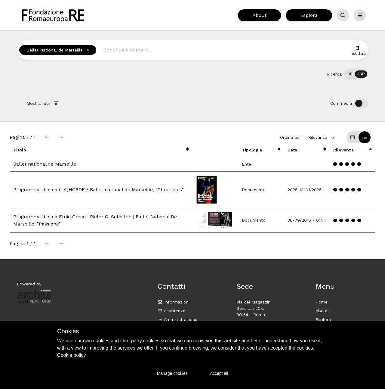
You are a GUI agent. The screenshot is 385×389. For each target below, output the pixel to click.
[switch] (356, 74)
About (259, 15)
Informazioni (173, 302)
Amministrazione (177, 319)
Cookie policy (71, 355)
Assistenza (171, 310)
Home (322, 302)
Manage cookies (172, 373)
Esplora (309, 15)
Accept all (219, 373)
